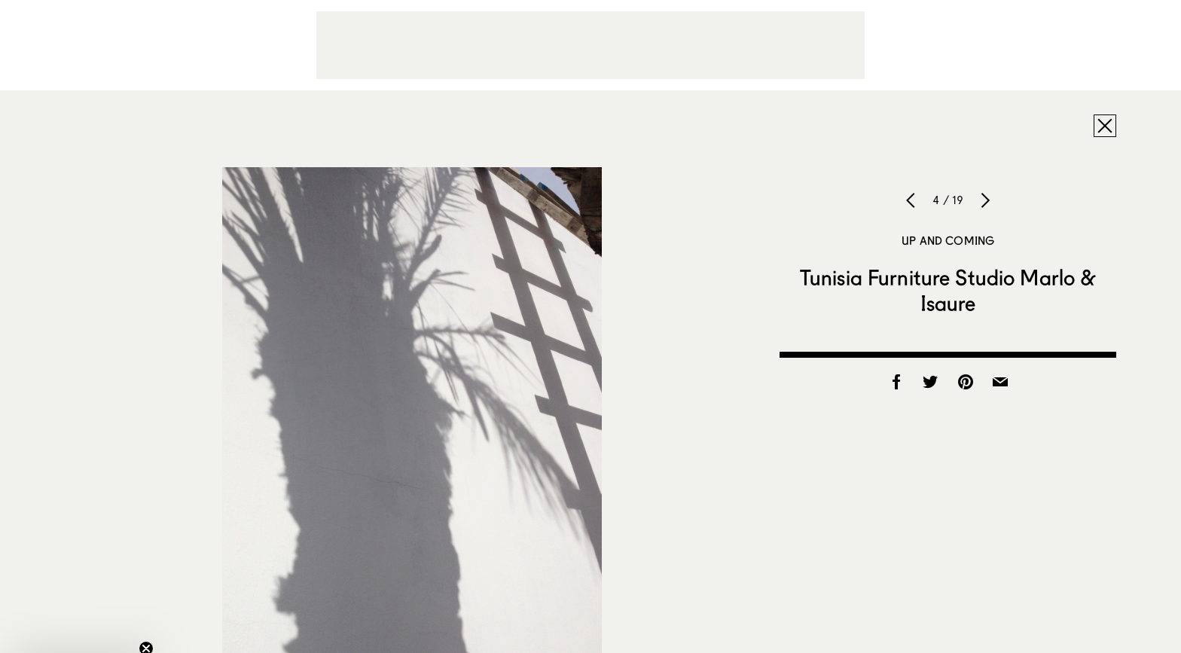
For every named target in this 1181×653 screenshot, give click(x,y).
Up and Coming (948, 240)
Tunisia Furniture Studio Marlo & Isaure (948, 290)
